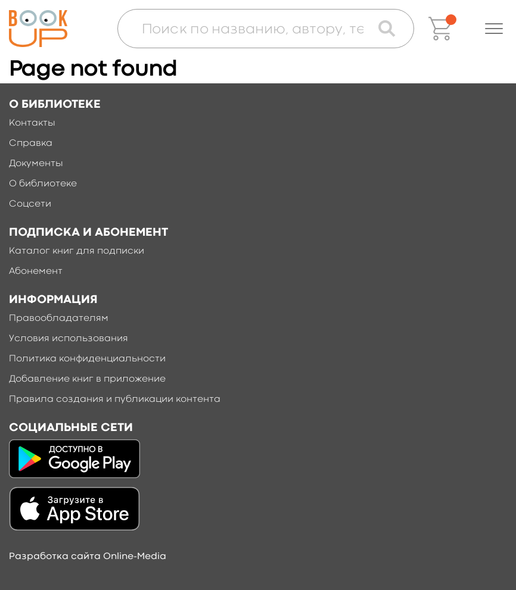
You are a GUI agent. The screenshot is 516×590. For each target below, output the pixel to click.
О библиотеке (43, 184)
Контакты (32, 123)
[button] (494, 28)
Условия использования (68, 339)
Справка (30, 143)
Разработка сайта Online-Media (87, 556)
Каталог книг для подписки (76, 251)
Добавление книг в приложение (87, 379)
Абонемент (36, 271)
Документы (36, 164)
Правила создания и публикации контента (114, 399)
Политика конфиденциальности (87, 359)
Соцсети (30, 204)
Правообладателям (58, 318)
